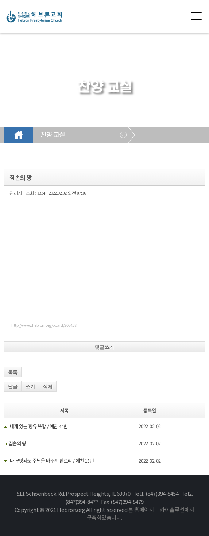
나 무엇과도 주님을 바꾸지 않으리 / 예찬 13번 (52, 460)
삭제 (48, 386)
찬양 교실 (52, 135)
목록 (13, 372)
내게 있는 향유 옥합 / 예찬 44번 (39, 426)
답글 (13, 386)
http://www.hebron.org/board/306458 (43, 325)
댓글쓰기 (104, 347)
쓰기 (30, 386)
